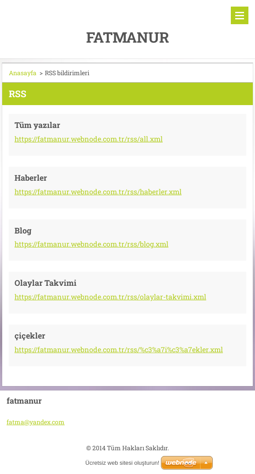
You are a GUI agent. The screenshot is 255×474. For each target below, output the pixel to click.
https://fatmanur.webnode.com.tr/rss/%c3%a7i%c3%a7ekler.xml (119, 349)
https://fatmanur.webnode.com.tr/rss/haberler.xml (98, 191)
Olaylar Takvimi (45, 282)
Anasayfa (22, 73)
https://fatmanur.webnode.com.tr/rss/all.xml (89, 138)
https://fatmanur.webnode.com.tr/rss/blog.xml (91, 243)
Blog (23, 230)
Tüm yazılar (37, 125)
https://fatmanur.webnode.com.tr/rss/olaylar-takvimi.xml (110, 296)
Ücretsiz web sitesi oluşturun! (122, 462)
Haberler (31, 177)
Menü (239, 15)
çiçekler (30, 335)
